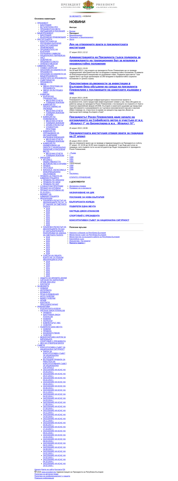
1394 (71, 165)
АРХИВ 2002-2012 (47, 282)
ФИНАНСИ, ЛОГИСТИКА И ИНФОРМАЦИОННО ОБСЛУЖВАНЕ (54, 172)
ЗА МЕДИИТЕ (43, 286)
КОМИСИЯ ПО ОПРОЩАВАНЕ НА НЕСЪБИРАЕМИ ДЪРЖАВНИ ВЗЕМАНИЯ (53, 134)
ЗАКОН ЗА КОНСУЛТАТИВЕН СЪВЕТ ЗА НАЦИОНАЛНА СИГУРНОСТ (54, 354)
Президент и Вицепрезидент (81, 37)
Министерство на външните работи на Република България (94, 237)
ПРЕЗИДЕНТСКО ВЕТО (50, 29)
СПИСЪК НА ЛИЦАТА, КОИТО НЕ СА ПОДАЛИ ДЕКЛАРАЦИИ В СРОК (53, 258)
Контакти (58, 469)
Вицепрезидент (75, 35)
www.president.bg (49, 472)
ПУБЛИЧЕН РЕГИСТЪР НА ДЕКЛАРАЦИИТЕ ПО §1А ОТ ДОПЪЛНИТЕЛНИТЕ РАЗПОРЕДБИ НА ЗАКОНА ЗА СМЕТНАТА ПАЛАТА (54, 231)
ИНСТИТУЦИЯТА (44, 39)
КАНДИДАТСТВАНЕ (51, 333)
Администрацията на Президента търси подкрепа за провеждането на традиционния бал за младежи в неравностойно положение (104, 60)
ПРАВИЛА (47, 313)
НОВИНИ (44, 288)
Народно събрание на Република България (87, 233)
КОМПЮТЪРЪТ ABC (52, 323)
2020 (48, 213)
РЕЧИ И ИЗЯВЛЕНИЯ (49, 294)
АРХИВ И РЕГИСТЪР (55, 125)
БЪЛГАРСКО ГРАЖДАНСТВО (50, 97)
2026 (48, 225)
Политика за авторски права (46, 474)
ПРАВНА (46, 166)
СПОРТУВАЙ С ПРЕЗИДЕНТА (53, 341)
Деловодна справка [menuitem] (77, 186)
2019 (48, 211)
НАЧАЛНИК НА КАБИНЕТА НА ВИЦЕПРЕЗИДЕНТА (53, 75)
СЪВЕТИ (41, 345)
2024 (48, 221)
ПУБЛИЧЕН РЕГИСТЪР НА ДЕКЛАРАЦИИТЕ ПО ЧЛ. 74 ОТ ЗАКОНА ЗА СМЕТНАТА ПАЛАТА (55, 203)
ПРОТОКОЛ (48, 168)
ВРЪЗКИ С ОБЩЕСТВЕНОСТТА (52, 161)
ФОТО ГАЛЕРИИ (47, 296)
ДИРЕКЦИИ (45, 158)
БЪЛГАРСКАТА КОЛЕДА (50, 309)
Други (71, 39)
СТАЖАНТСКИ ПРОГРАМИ (51, 186)
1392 (71, 161)
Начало (38, 469)
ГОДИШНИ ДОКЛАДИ (55, 102)
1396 (71, 169)
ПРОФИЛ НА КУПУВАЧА (50, 188)
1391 (71, 159)
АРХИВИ (49, 115)
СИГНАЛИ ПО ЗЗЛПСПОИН (52, 280)
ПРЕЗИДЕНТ (42, 23)
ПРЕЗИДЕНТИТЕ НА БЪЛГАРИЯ (49, 50)
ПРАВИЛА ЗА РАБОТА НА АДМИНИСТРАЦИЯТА (51, 177)
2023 (48, 219)
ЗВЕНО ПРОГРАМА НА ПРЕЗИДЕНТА (53, 87)
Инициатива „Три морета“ (80, 241)
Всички (72, 31)
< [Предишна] (69, 155)
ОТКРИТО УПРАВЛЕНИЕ (80, 177)
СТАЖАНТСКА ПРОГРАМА (52, 128)
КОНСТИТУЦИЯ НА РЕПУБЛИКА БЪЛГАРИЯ (50, 42)
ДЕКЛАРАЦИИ (46, 198)
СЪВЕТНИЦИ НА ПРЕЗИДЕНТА (47, 81)
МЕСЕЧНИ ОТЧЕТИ (54, 100)
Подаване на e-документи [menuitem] (80, 188)
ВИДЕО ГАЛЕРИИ (47, 298)
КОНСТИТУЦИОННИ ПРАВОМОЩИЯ (49, 46)
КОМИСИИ (44, 94)
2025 (48, 223)
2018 (48, 209)
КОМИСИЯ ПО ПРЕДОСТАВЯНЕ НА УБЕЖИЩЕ (52, 107)
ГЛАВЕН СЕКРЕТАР (48, 68)
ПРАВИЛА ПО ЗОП (51, 184)
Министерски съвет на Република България (87, 235)
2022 (48, 217)
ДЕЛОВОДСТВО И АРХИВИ (54, 164)
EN (64, 469)
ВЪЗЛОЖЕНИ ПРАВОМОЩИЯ (53, 37)
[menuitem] (90, 31)
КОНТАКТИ (45, 284)
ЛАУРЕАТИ (47, 321)
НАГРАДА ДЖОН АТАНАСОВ (52, 311)
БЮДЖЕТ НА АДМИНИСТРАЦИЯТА (49, 195)
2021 (48, 215)
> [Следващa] (69, 171)
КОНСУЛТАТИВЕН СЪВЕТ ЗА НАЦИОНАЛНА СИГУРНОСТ (52, 348)
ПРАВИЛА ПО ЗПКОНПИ (53, 180)
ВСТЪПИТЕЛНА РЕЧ (49, 27)
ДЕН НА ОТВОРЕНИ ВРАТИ (52, 343)
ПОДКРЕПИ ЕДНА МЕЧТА (51, 327)
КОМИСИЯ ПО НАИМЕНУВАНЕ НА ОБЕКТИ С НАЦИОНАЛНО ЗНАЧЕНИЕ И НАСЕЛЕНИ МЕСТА (54, 147)
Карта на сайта (47, 469)
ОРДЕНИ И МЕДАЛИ (49, 64)
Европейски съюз (76, 239)
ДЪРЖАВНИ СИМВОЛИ (50, 54)
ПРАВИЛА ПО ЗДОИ (51, 182)
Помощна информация (44, 478)
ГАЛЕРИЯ (47, 325)
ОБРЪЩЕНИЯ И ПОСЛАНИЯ (52, 31)
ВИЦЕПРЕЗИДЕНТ (45, 33)
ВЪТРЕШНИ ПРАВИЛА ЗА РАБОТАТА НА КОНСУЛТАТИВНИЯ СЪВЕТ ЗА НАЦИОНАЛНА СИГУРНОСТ (55, 364)
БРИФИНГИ (45, 292)
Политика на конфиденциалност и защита (52, 476)
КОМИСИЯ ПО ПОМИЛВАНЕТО (50, 118)
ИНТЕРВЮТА (46, 290)
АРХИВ (43, 300)
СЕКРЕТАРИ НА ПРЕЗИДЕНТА (53, 78)
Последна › (74, 173)
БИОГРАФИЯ (45, 25)
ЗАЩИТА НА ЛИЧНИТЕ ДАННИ (53, 278)
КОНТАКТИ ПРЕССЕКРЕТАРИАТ (49, 303)
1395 (71, 167)
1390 (71, 157)
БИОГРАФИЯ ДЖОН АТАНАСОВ (51, 316)
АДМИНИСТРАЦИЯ (45, 66)
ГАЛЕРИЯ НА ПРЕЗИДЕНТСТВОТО (49, 61)
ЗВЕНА (43, 84)
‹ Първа (72, 153)
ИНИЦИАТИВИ (43, 306)
